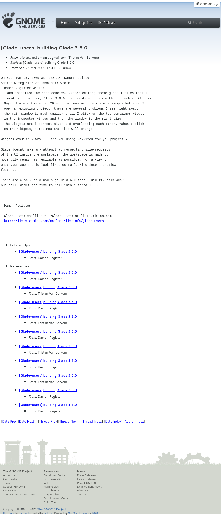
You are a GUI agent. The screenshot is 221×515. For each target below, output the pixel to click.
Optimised (9, 513)
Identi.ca (82, 490)
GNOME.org (209, 4)
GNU (95, 513)
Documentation (53, 479)
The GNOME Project (17, 471)
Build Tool (50, 502)
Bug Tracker (51, 494)
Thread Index (92, 421)
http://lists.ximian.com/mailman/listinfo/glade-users (54, 221)
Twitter (81, 494)
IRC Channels (52, 490)
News (81, 471)
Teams (7, 483)
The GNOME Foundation (19, 494)
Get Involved (11, 479)
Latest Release (86, 479)
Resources (51, 471)
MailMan (72, 513)
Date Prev (9, 421)
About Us (9, 475)
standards (24, 513)
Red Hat (48, 513)
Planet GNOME (87, 483)
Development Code (56, 498)
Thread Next (68, 421)
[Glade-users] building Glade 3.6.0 (48, 251)
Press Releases (86, 475)
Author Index (134, 421)
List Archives (106, 23)
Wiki (46, 483)
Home (65, 23)
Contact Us (10, 490)
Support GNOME (14, 487)
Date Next (26, 421)
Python (83, 513)
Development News (89, 487)
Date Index (113, 421)
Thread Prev (48, 421)
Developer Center (55, 475)
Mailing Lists (83, 23)
